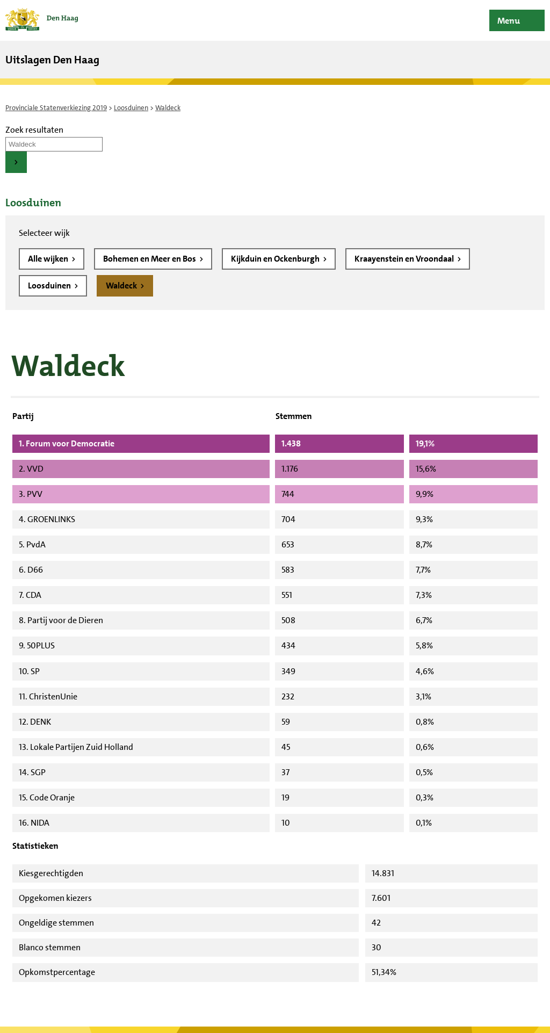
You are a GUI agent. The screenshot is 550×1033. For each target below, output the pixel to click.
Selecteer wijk (44, 233)
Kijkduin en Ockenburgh (276, 258)
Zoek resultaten (34, 129)
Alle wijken (49, 258)
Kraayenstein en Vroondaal (404, 258)
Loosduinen (131, 107)
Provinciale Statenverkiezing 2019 (56, 107)
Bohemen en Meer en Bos (150, 258)
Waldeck (122, 285)
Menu (508, 20)
